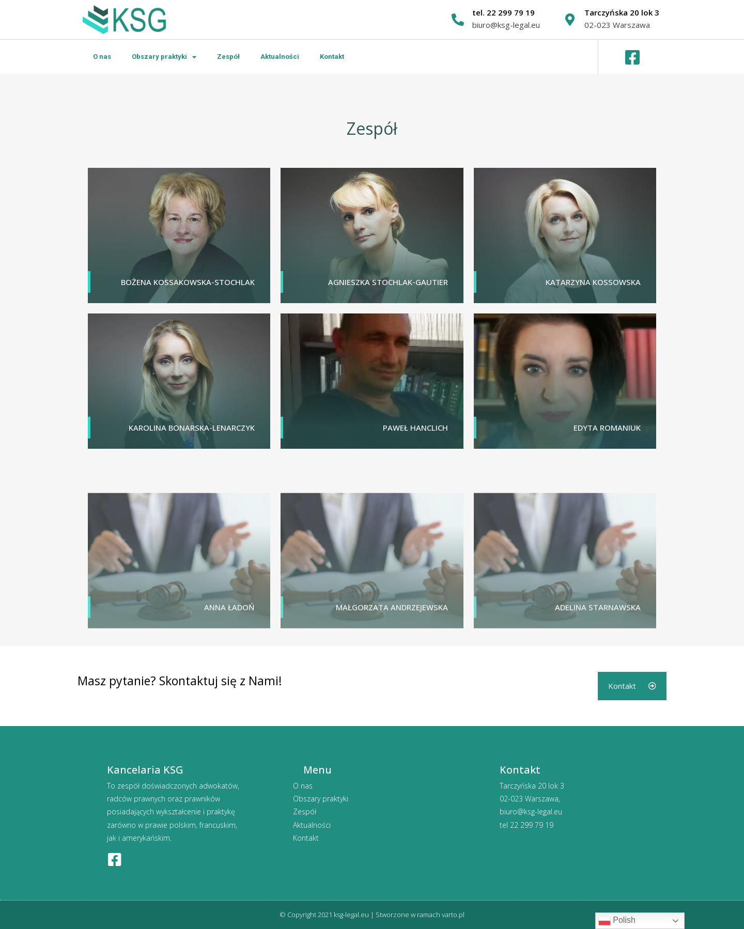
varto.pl (453, 914)
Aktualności (279, 56)
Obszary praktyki (164, 57)
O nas (102, 56)
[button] (632, 686)
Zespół (228, 56)
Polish (617, 921)
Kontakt (332, 56)
